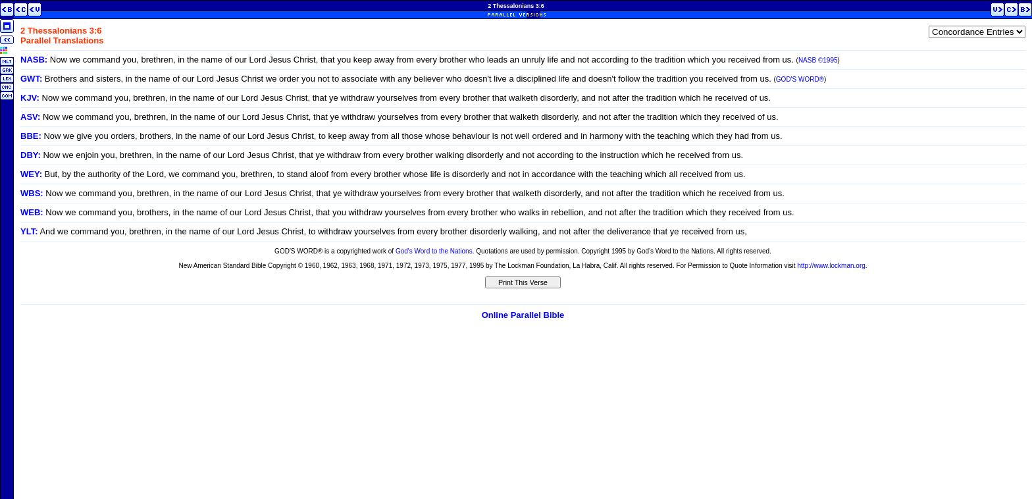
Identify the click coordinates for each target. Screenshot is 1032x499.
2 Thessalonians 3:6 (516, 6)
